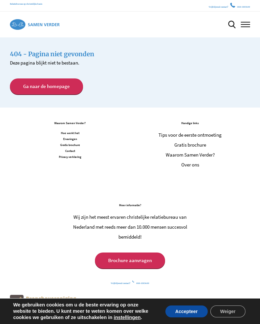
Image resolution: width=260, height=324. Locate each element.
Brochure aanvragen (130, 260)
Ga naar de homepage (46, 86)
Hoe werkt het (70, 133)
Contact (70, 151)
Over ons (190, 165)
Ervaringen (70, 139)
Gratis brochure (70, 145)
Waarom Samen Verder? (190, 155)
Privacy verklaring (70, 157)
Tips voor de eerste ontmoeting (190, 135)
